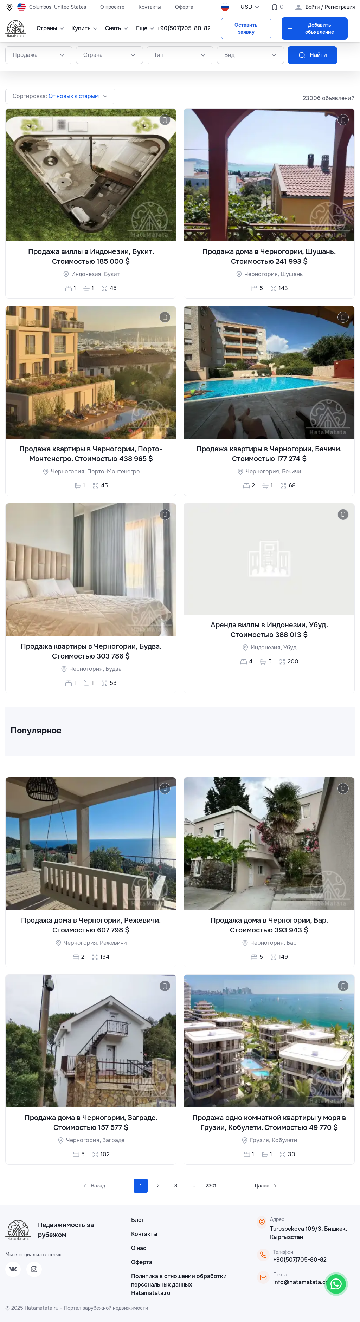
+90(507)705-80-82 (184, 28)
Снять (115, 28)
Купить (83, 28)
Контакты (150, 7)
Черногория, (262, 274)
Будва (113, 669)
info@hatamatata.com (303, 1282)
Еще (144, 28)
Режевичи (113, 943)
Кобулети (284, 1140)
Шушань (292, 274)
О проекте (112, 7)
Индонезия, (87, 274)
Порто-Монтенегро (113, 471)
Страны (49, 28)
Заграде (113, 1140)
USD (250, 7)
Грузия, (261, 1140)
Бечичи (291, 471)
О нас (138, 1248)
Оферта (184, 7)
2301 (211, 1186)
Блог (137, 1220)
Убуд (289, 647)
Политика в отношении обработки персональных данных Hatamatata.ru (179, 1284)
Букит (112, 274)
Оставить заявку (246, 28)
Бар (292, 943)
